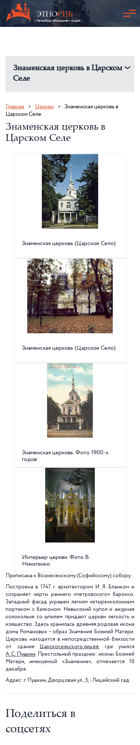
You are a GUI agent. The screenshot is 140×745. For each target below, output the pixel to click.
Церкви (44, 106)
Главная (15, 106)
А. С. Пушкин (20, 654)
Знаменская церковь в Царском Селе (67, 74)
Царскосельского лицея (69, 646)
